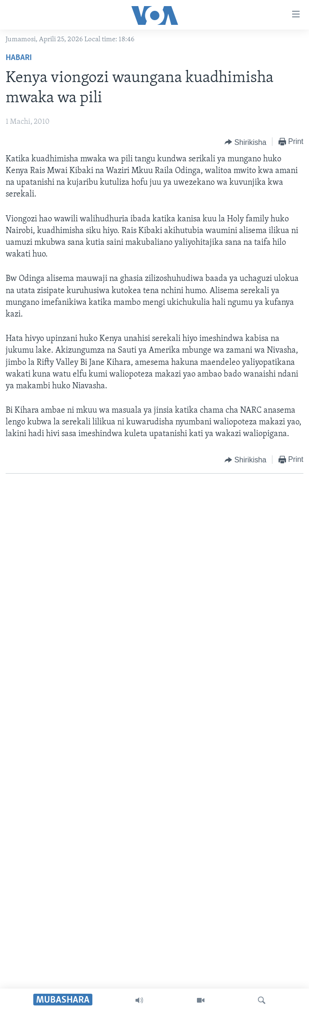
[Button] (245, 142)
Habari (19, 57)
